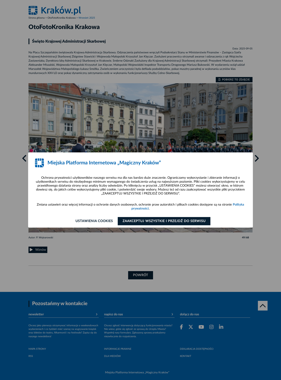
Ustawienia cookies (94, 221)
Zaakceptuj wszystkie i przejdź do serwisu (164, 221)
